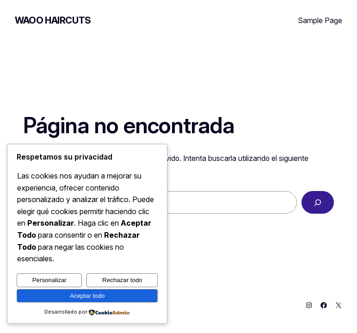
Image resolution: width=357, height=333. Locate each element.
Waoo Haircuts (53, 20)
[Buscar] (318, 202)
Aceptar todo (87, 295)
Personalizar (49, 280)
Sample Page (320, 20)
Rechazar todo (122, 280)
